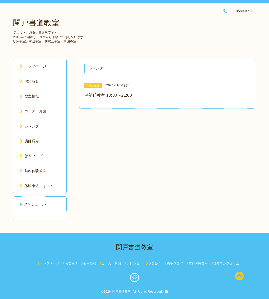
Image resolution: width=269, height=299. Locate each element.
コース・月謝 (33, 111)
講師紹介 (29, 141)
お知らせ (29, 81)
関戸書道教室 (36, 23)
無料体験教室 (33, 171)
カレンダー (31, 126)
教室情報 (29, 96)
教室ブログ (31, 156)
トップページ (33, 66)
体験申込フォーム (37, 186)
